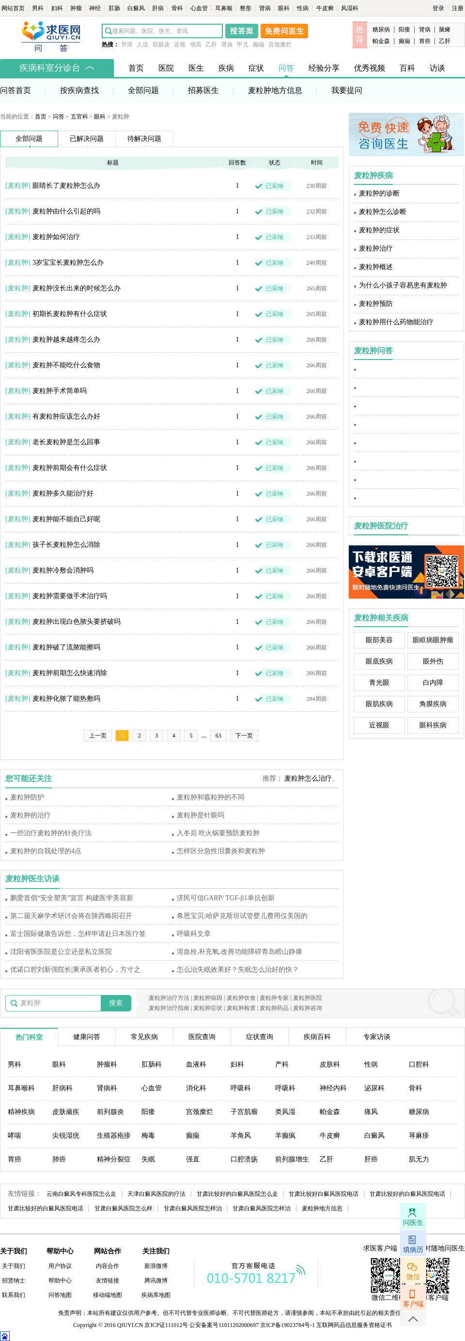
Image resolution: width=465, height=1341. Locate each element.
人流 (142, 44)
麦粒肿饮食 (241, 997)
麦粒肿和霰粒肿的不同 (211, 797)
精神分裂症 (114, 1159)
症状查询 (259, 1036)
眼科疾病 (433, 725)
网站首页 (13, 8)
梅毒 (148, 1135)
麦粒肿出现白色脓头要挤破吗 (76, 621)
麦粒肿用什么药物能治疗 (396, 322)
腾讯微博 (156, 1280)
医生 (196, 68)
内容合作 (107, 1266)
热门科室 (29, 1037)
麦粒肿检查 (241, 1008)
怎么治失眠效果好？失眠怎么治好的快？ (238, 969)
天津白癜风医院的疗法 (156, 1193)
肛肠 (115, 8)
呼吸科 (241, 1088)
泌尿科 (374, 1088)
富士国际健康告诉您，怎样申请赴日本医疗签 (78, 933)
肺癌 (59, 1159)
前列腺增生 (292, 1159)
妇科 (57, 8)
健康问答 (86, 1036)
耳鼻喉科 (21, 1088)
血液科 (196, 1064)
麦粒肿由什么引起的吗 (66, 211)
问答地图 (60, 1295)
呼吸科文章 (194, 933)
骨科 (178, 8)
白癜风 (136, 8)
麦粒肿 (18, 185)
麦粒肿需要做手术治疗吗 (69, 596)
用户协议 (60, 1266)
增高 (196, 44)
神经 (95, 8)
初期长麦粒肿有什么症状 (69, 313)
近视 (180, 44)
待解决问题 (144, 138)
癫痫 (258, 44)
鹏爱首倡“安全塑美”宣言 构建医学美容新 (71, 898)
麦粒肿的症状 (379, 230)
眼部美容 (379, 640)
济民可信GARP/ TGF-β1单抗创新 (226, 898)
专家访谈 (376, 1036)
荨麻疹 (419, 1135)
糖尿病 (381, 29)
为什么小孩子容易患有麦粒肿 (403, 285)
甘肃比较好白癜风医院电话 (323, 1193)
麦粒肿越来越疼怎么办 (66, 339)
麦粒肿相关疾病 (381, 618)
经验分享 (324, 68)
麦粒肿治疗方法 (169, 997)
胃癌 (425, 41)
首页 (136, 68)
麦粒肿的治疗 (30, 815)
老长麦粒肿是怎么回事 (66, 442)
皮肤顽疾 (65, 1111)
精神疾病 (21, 1111)
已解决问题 (87, 138)
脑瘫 (444, 29)
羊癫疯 (285, 1135)
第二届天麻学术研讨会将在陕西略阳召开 (71, 915)
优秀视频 (369, 68)
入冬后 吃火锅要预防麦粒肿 (218, 833)
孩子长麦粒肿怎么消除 (66, 544)
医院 (166, 68)
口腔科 (419, 1064)
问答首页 (15, 90)
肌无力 (419, 1159)
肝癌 (371, 1159)
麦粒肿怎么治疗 (308, 778)
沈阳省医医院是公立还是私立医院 (61, 951)
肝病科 (62, 1088)
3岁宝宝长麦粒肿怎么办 (68, 262)
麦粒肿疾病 (373, 175)
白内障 (433, 682)
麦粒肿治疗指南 (169, 1008)
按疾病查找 (79, 90)
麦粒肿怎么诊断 (382, 211)
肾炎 (227, 44)
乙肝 (211, 44)
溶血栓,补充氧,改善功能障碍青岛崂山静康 (239, 951)
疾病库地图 (155, 1295)
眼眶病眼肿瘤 (433, 640)
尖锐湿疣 (65, 1135)
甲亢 (242, 44)
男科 (38, 8)
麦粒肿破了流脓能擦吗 (66, 647)
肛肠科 (151, 1064)
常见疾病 (144, 1036)
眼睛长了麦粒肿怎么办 (66, 185)
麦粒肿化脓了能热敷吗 (66, 698)
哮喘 (14, 1135)
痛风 (371, 1111)
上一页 (98, 735)
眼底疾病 (379, 661)
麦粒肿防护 (27, 797)
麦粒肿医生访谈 (32, 878)
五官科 (79, 116)
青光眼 (379, 682)
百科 (407, 68)
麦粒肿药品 (274, 1008)
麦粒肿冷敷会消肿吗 (62, 570)
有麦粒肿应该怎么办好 (66, 416)
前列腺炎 (110, 1111)
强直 (193, 1159)
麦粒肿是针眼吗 (200, 815)
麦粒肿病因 (207, 997)
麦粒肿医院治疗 (381, 526)
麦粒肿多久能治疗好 (62, 493)
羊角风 (241, 1135)
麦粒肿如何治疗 (56, 237)
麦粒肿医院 (307, 997)
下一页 (244, 735)
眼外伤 (433, 661)
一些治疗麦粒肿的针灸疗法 (51, 833)
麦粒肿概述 (376, 267)
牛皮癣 (325, 8)
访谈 (437, 68)
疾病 (226, 68)
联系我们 (13, 1295)
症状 (256, 68)
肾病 (265, 8)
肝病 (158, 8)
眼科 (284, 8)
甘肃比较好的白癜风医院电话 (407, 1193)
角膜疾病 (433, 704)
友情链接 (107, 1280)
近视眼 (379, 725)
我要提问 (346, 90)
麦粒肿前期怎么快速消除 (69, 673)
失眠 (148, 1159)
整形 (246, 8)
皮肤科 (330, 1064)
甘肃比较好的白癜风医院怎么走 (237, 1193)
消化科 (196, 1088)
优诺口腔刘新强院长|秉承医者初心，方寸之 (75, 969)
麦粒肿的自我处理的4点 (45, 851)
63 (218, 735)
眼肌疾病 (379, 704)
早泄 (127, 44)
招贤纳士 (13, 1280)
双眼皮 (161, 44)
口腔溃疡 (244, 1159)
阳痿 (404, 29)
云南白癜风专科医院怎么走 (81, 1193)
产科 (282, 1064)
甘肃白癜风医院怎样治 (193, 1208)
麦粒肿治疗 (376, 248)
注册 (458, 8)
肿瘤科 (107, 1064)
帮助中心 (60, 1280)
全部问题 (143, 90)
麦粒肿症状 (207, 1008)
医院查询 (202, 1036)
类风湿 (285, 1111)
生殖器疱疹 (114, 1135)
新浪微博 (156, 1266)
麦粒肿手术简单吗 (59, 390)
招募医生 (203, 90)
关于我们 (13, 1266)
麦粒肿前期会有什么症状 (69, 467)
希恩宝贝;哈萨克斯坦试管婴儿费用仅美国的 (242, 915)
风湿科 (349, 8)
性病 (303, 8)
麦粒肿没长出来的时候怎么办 (76, 288)
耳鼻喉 (224, 8)
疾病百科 (317, 1036)
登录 (438, 8)
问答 (286, 68)
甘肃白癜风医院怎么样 (123, 1208)
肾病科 (107, 1088)
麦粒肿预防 (376, 303)
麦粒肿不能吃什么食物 (66, 365)
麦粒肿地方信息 (275, 90)
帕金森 (381, 41)
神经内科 (333, 1088)
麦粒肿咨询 (307, 1008)
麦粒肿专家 (274, 997)
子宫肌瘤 (244, 1111)
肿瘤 (76, 8)
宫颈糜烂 (280, 44)
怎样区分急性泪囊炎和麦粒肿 (221, 851)
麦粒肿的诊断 (379, 193)
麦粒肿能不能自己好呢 (66, 519)
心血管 (199, 8)
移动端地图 (107, 1295)
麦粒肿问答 (373, 351)
